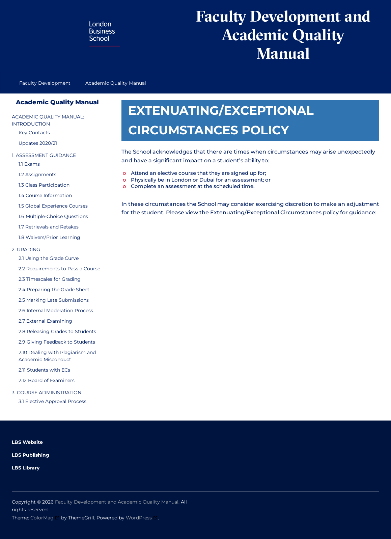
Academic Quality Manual (115, 83)
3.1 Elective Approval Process (52, 401)
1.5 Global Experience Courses (53, 206)
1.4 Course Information (45, 195)
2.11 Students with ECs (44, 370)
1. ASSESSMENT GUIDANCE (44, 155)
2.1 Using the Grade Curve (49, 258)
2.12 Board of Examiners (47, 380)
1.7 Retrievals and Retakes (49, 227)
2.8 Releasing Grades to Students (57, 331)
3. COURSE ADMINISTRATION (46, 392)
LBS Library (25, 468)
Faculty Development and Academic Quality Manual (283, 34)
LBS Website (27, 442)
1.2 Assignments (37, 174)
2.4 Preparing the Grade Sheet (54, 290)
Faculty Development (45, 83)
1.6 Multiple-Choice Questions (53, 216)
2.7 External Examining (45, 321)
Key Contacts (34, 133)
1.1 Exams (29, 164)
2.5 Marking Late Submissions (54, 300)
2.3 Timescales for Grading (50, 279)
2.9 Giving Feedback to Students (57, 342)
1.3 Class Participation (44, 185)
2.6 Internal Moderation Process (56, 310)
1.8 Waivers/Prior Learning (49, 237)
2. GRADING (26, 249)
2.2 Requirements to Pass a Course (59, 269)
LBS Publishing (30, 455)
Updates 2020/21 (38, 143)
